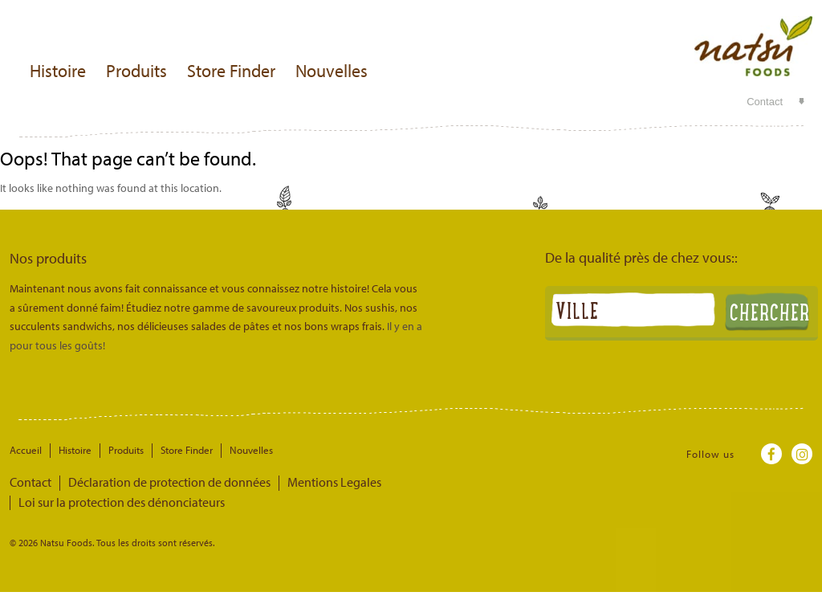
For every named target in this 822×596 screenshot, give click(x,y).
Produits (136, 70)
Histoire (58, 70)
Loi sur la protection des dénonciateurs (417, 482)
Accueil (26, 449)
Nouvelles (331, 70)
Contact (765, 102)
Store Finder (231, 70)
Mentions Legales (279, 482)
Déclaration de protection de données (142, 482)
